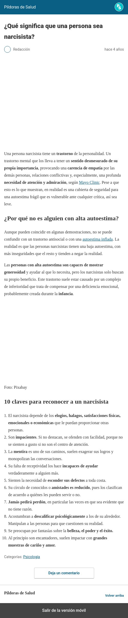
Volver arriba (114, 595)
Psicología (31, 557)
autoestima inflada (98, 239)
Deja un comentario (64, 573)
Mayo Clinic (89, 182)
